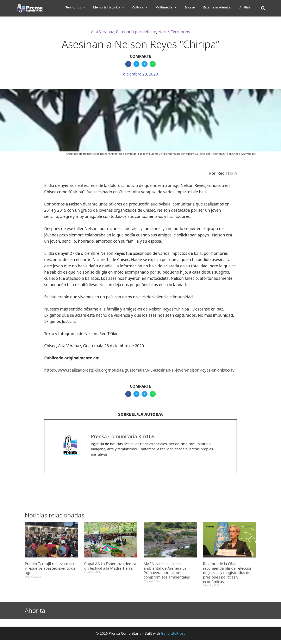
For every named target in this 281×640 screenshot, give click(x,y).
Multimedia (165, 7)
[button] (263, 8)
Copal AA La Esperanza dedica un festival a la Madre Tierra (110, 566)
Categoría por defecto (136, 31)
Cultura (139, 7)
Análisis (245, 7)
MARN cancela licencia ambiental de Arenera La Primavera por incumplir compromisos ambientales (167, 570)
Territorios (75, 7)
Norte (163, 31)
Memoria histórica (108, 7)
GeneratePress (173, 633)
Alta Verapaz (102, 31)
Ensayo (190, 7)
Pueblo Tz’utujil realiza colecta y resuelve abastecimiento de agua (51, 568)
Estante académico (217, 7)
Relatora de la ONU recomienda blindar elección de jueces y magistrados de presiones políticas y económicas (227, 572)
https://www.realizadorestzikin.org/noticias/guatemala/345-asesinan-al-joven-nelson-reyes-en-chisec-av (139, 370)
